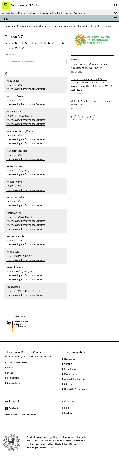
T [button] (6, 47)
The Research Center (17, 359)
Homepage (10, 25)
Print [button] (66, 404)
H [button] (29, 43)
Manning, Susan (15, 95)
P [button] (55, 43)
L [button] (41, 43)
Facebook (13, 404)
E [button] (19, 43)
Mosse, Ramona (14, 264)
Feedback (68, 409)
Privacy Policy (71, 370)
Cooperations (13, 379)
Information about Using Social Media (20, 411)
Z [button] (23, 47)
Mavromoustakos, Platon (20, 130)
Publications (13, 374)
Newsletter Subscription (75, 385)
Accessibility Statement (75, 375)
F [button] (22, 43)
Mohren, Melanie (15, 233)
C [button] (12, 43)
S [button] (61, 43)
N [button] (48, 43)
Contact (68, 360)
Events (10, 369)
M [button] (45, 43)
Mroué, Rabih (13, 283)
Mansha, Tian (13, 111)
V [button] (12, 47)
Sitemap (68, 380)
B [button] (9, 43)
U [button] (9, 47)
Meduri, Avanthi (14, 180)
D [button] (16, 43)
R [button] (58, 43)
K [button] (38, 43)
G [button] (25, 43)
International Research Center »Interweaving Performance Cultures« (52, 25)
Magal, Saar (12, 80)
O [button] (52, 43)
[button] (73, 117)
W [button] (16, 47)
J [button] (34, 43)
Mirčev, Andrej (13, 210)
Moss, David (12, 249)
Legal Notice (70, 365)
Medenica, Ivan (14, 164)
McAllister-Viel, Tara (17, 149)
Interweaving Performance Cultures (25, 88)
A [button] (6, 43)
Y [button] (19, 47)
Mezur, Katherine (15, 195)
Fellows (92, 25)
